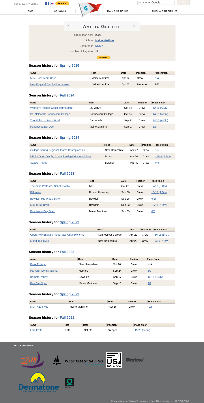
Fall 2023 (67, 173)
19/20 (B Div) (142, 330)
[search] (156, 2)
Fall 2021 (67, 317)
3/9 (154, 126)
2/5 (150, 306)
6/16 (154, 198)
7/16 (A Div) (162, 240)
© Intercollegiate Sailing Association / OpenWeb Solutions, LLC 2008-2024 (150, 401)
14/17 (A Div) (160, 120)
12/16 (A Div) (160, 107)
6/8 (153, 211)
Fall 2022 (67, 252)
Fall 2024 (67, 95)
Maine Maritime (117, 11)
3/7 (149, 270)
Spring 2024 (69, 137)
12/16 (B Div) (155, 276)
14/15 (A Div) (160, 114)
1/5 (157, 150)
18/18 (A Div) (159, 204)
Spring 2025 (69, 65)
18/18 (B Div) (163, 156)
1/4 (157, 78)
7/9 (149, 283)
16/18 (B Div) (162, 234)
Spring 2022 (69, 294)
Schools (60, 11)
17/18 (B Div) (159, 186)
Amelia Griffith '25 (164, 11)
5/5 (157, 162)
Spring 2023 (69, 222)
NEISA (99, 45)
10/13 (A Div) (159, 192)
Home (29, 11)
